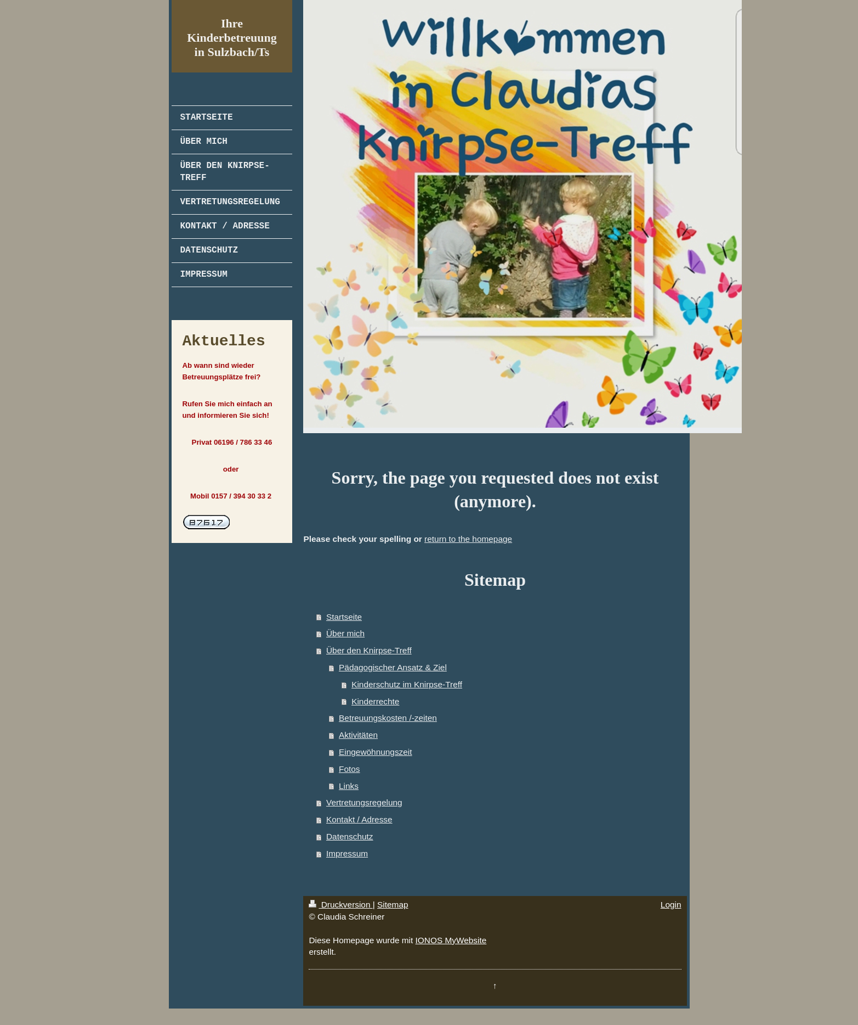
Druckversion (340, 904)
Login (671, 904)
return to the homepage (468, 539)
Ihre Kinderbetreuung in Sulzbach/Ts (231, 37)
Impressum (347, 853)
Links (349, 786)
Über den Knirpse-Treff (369, 650)
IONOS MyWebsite (451, 940)
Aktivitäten (358, 735)
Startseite (344, 616)
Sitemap (392, 904)
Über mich (345, 633)
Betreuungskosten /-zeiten (388, 717)
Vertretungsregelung (364, 802)
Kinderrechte (375, 701)
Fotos (349, 769)
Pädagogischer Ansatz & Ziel (393, 667)
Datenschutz (349, 836)
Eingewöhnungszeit (375, 752)
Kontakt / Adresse (359, 819)
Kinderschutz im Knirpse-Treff (406, 684)
